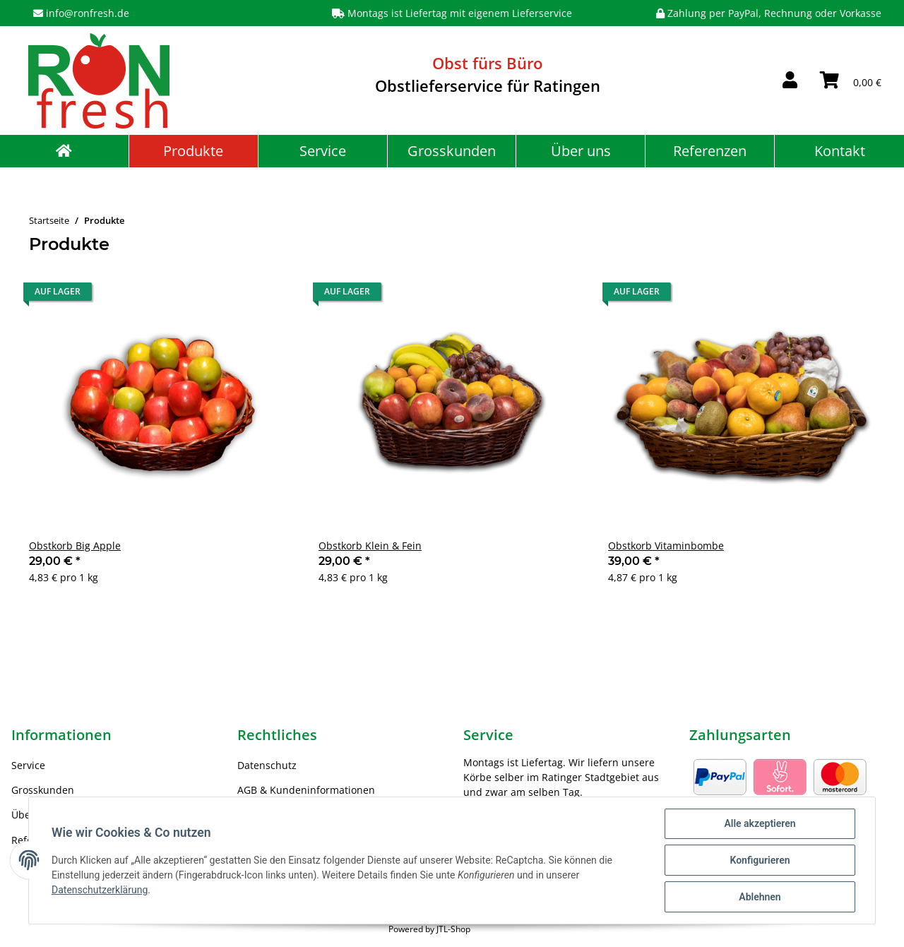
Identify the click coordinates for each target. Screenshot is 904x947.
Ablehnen (759, 897)
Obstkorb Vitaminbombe (666, 545)
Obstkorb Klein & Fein (370, 545)
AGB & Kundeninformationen (306, 790)
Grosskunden (452, 150)
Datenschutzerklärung (100, 889)
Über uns (581, 150)
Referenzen (710, 150)
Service (322, 150)
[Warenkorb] (851, 80)
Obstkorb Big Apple (75, 545)
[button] (790, 80)
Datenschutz (267, 765)
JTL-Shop (453, 929)
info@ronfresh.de (87, 13)
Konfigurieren (760, 860)
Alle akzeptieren (759, 823)
